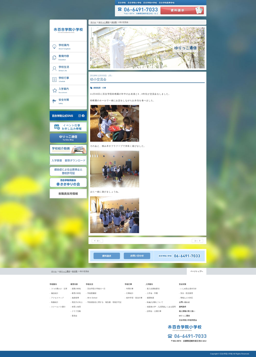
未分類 (114, 22)
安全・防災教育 (186, 293)
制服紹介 (54, 302)
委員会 (74, 316)
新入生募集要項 (153, 289)
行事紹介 (129, 293)
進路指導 (75, 298)
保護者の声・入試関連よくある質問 (161, 307)
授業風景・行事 (99, 88)
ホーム (93, 22)
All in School (92, 298)
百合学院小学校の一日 (96, 289)
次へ (196, 241)
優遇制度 (150, 298)
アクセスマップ (57, 298)
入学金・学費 (152, 293)
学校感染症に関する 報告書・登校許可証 (104, 302)
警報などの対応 (186, 298)
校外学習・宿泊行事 (134, 298)
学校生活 (89, 284)
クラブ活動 (76, 311)
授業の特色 (76, 289)
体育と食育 (76, 307)
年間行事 (129, 289)
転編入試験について (155, 302)
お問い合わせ (184, 302)
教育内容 (74, 284)
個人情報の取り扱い (187, 311)
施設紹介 (54, 293)
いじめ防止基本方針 (188, 289)
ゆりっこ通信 (104, 22)
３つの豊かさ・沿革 (59, 289)
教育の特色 (76, 293)
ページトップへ (196, 271)
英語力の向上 (77, 302)
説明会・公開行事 (154, 311)
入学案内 (149, 284)
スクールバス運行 (58, 307)
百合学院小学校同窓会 (188, 320)
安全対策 (182, 284)
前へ (98, 241)
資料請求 (182, 307)
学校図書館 (91, 293)
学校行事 (128, 284)
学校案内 (53, 284)
